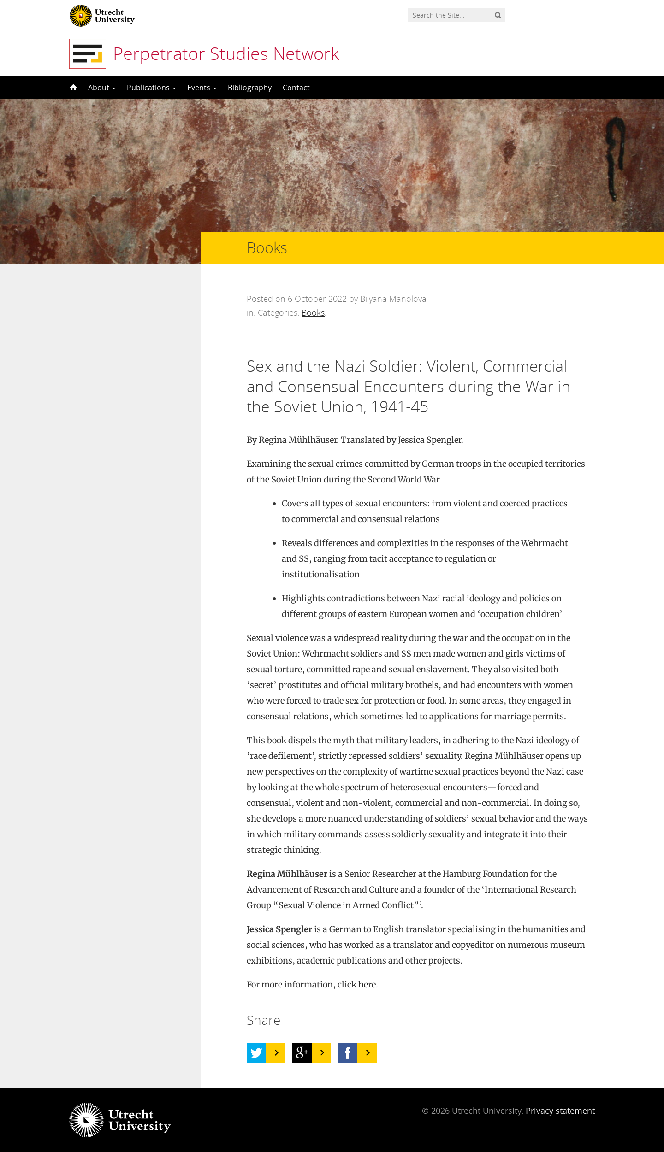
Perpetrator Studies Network (226, 53)
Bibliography (250, 87)
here (367, 984)
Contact (296, 87)
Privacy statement (560, 1110)
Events (202, 87)
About (102, 87)
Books (313, 312)
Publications (151, 87)
